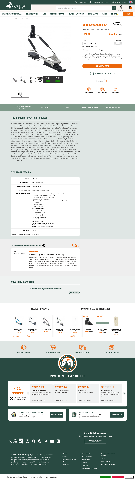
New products (86, 454)
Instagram (27, 441)
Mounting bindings (90, 47)
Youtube (52, 441)
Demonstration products (90, 468)
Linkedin (58, 441)
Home (15, 18)
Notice (20, 91)
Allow (47, 81)
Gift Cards (85, 465)
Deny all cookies (117, 477)
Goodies (84, 463)
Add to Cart (104, 66)
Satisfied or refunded (108, 464)
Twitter (46, 441)
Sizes (84, 40)
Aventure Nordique (21, 454)
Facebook (33, 441)
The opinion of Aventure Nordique (22, 107)
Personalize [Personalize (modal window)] (129, 477)
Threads (39, 441)
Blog (16, 441)
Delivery (103, 458)
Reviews (67, 107)
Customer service (23, 353)
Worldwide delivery (102, 92)
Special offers (86, 460)
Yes (86, 50)
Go (114, 8)
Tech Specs (45, 107)
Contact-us (65, 464)
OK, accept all (105, 477)
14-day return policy (115, 92)
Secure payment (106, 461)
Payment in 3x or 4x (89, 92)
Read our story (43, 464)
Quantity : (119, 40)
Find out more (56, 415)
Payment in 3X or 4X (53, 353)
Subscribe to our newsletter (95, 441)
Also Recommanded (112, 107)
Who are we (66, 454)
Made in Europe (87, 457)
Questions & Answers (90, 107)
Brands (64, 457)
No (102, 50)
